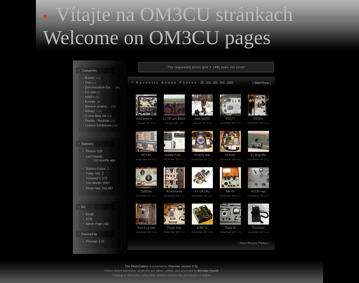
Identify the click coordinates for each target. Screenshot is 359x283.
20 (215, 82)
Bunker (91, 77)
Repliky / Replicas (99, 120)
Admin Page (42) (97, 223)
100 (229, 82)
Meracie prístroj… (99, 106)
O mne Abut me (97, 115)
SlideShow (261, 82)
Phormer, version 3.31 (183, 266)
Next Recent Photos (254, 243)
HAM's (91, 96)
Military (92, 111)
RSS (89, 219)
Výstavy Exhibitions (100, 125)
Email (90, 214)
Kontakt (91, 101)
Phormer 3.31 (95, 241)
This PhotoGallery (136, 266)
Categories (89, 70)
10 (208, 82)
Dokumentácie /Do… (101, 87)
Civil (89, 82)
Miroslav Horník (208, 270)
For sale (91, 92)
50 (222, 82)
